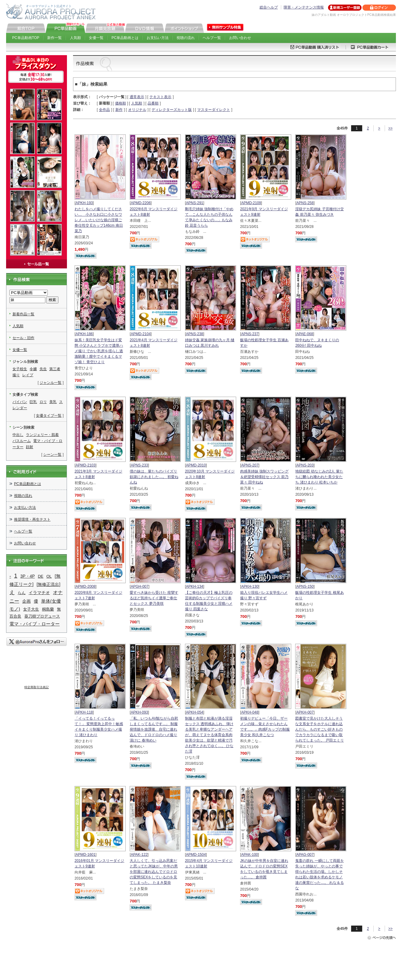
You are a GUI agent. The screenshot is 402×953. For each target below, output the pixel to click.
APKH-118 (84, 712)
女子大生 (31, 609)
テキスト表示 (160, 97)
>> (390, 128)
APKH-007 (305, 712)
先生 (43, 369)
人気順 (75, 38)
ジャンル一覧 (50, 383)
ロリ (43, 402)
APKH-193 (84, 203)
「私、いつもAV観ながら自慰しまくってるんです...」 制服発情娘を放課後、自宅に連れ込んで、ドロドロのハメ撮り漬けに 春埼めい (154, 729)
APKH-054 (194, 712)
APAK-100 (249, 854)
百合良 (15, 616)
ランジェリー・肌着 (42, 435)
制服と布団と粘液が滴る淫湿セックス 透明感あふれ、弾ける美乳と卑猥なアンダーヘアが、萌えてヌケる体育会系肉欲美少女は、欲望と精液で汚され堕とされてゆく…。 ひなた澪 (209, 734)
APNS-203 (305, 465)
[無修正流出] (48, 584)
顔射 (29, 447)
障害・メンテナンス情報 (304, 7)
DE (40, 576)
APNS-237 (249, 334)
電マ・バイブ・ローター (34, 623)
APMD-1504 (196, 854)
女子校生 (19, 369)
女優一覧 (96, 38)
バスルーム (21, 441)
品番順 (153, 103)
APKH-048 (249, 712)
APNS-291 (194, 203)
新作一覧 (54, 38)
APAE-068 (304, 334)
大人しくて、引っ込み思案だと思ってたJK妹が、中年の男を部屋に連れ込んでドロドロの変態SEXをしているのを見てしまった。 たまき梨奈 (154, 872)
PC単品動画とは (125, 38)
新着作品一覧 (23, 314)
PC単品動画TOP (25, 38)
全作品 (104, 110)
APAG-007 (304, 854)
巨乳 (33, 402)
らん (22, 592)
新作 (119, 110)
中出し (17, 435)
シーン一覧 (52, 454)
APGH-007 (140, 586)
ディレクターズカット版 (172, 110)
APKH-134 (194, 586)
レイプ (27, 375)
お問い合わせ (240, 38)
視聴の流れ (186, 38)
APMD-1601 (85, 854)
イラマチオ (39, 592)
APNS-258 (305, 203)
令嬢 (33, 369)
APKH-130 (249, 586)
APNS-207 (249, 465)
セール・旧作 (23, 338)
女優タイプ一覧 (48, 415)
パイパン (19, 402)
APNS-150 (305, 586)
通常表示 (137, 97)
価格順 (120, 103)
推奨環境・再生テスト (32, 519)
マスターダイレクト (213, 110)
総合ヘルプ (269, 7)
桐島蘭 (48, 609)
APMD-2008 (85, 586)
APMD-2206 (141, 203)
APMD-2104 (141, 334)
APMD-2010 (196, 465)
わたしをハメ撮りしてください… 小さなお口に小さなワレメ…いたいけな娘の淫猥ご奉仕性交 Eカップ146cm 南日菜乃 (99, 220)
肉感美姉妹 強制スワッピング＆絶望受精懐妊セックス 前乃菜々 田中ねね (264, 476)
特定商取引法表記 (36, 687)
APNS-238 (194, 334)
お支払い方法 (158, 38)
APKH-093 (139, 712)
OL (49, 576)
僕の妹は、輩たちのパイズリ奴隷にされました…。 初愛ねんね (154, 476)
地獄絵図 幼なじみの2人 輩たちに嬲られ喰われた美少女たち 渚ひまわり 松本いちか (319, 476)
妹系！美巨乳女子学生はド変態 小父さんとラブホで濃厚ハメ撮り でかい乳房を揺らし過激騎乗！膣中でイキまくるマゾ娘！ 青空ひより (99, 351)
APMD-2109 (251, 203)
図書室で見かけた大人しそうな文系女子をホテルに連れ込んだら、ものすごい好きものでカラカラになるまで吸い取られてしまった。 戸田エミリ (319, 729)
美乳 (53, 402)
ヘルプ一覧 (212, 38)
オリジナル (137, 110)
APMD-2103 (85, 465)
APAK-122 (139, 854)
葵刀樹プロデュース (42, 616)
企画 (26, 601)
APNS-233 (139, 465)
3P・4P (27, 576)
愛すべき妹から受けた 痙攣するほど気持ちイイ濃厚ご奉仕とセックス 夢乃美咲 (154, 598)
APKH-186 (84, 334)
